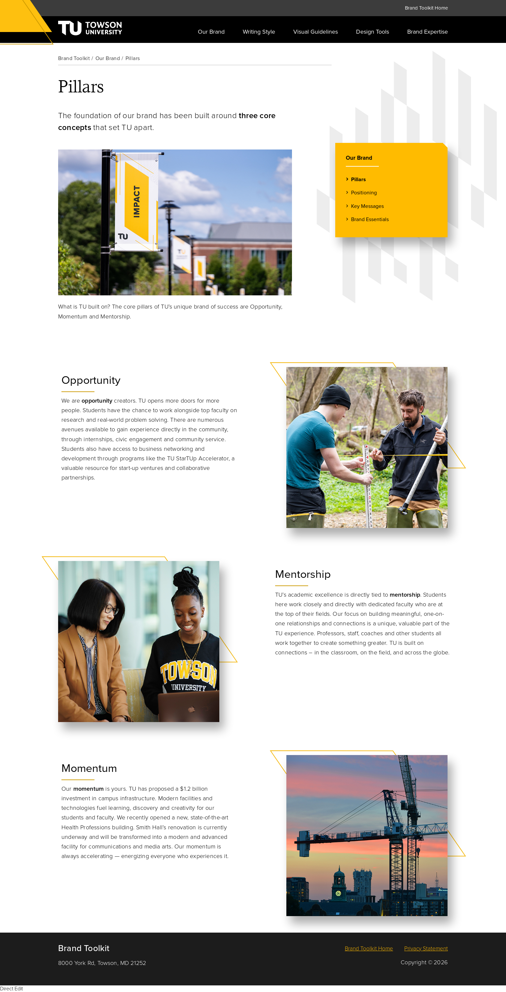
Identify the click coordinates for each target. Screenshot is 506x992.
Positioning (364, 192)
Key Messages (367, 206)
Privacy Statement (426, 948)
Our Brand (211, 31)
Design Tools (372, 31)
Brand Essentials (370, 219)
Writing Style (259, 31)
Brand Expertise (427, 31)
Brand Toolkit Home (426, 8)
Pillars (358, 179)
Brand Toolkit (74, 58)
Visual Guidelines (315, 31)
